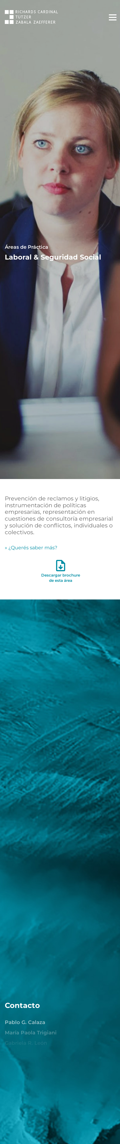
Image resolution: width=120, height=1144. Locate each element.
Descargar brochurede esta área (60, 573)
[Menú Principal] (112, 17)
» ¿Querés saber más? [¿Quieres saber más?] (31, 547)
